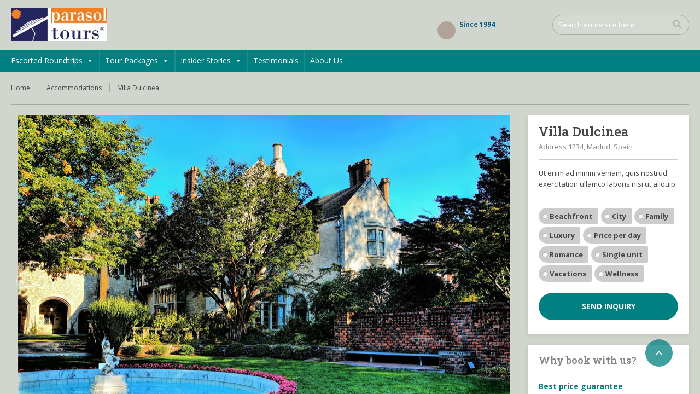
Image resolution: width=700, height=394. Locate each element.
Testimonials (276, 60)
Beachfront (571, 216)
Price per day (617, 235)
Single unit (622, 254)
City (619, 216)
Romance (566, 254)
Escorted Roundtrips (52, 61)
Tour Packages (137, 61)
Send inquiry (608, 306)
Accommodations (74, 87)
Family (656, 216)
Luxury (562, 235)
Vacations (568, 274)
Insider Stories (211, 61)
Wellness (621, 274)
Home (20, 87)
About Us (326, 60)
